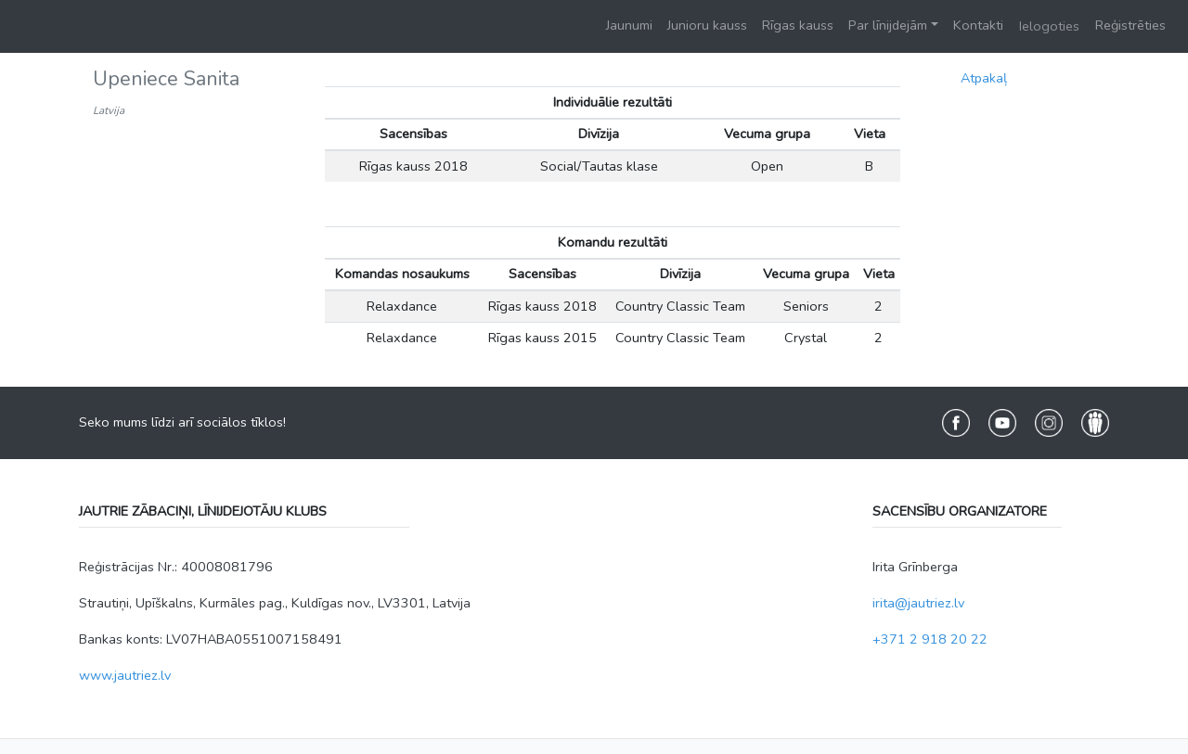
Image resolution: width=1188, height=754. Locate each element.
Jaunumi (629, 25)
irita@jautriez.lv (918, 603)
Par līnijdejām (887, 25)
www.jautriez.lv (125, 675)
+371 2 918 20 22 (930, 639)
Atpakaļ (984, 78)
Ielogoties (1049, 26)
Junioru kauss (707, 25)
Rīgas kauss (797, 25)
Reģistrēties (1130, 25)
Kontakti (978, 25)
